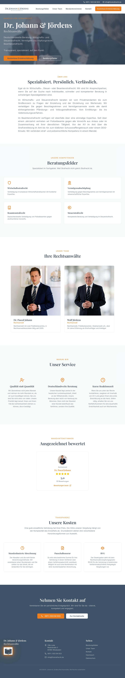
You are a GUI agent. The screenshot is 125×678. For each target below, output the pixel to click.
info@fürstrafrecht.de (112, 2)
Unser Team (57, 9)
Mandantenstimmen (74, 9)
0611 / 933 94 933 (91, 2)
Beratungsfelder (42, 9)
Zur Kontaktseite (77, 616)
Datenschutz (90, 658)
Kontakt (88, 9)
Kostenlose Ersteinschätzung (108, 9)
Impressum (90, 655)
